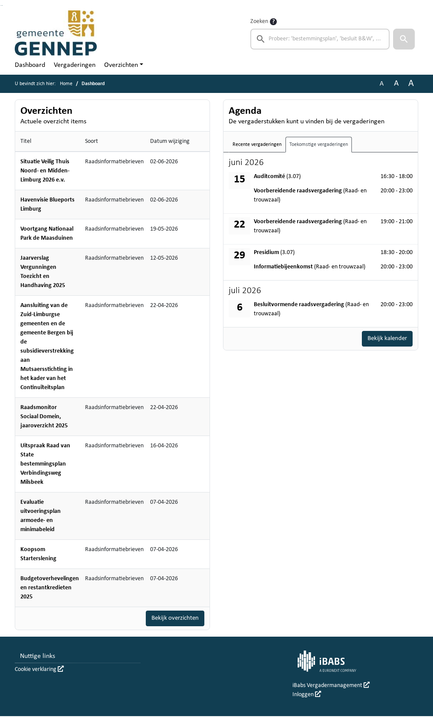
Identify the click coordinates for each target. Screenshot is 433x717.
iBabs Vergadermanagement (331, 686)
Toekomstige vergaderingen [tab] (318, 144)
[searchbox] (320, 39)
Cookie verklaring (39, 670)
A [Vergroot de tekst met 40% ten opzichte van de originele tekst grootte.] (411, 84)
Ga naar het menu (2, 5)
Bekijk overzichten (173, 618)
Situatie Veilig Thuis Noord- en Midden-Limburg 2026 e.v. (44, 171)
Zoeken (259, 21)
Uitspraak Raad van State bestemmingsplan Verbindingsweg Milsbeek (45, 464)
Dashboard (30, 65)
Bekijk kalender (385, 339)
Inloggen (306, 695)
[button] (404, 39)
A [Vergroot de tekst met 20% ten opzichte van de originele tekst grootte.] (396, 83)
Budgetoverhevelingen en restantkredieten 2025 (49, 587)
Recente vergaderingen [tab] (257, 144)
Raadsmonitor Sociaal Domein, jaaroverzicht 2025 (44, 416)
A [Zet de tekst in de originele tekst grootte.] (382, 83)
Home (66, 83)
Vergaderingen (74, 65)
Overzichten (121, 65)
